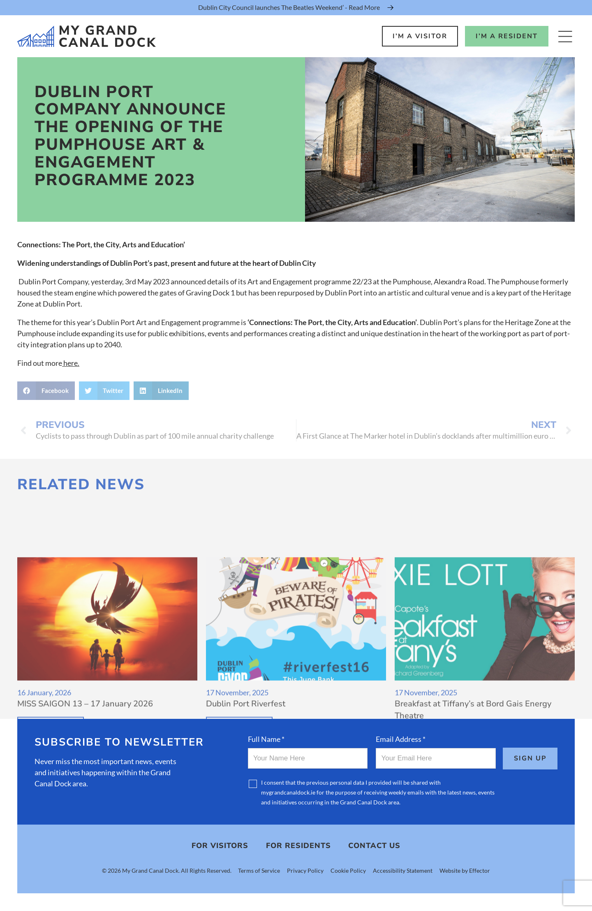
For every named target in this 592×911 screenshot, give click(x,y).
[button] (46, 390)
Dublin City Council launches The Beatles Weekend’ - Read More (289, 7)
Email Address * (401, 739)
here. (70, 362)
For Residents (298, 846)
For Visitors (220, 846)
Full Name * (266, 739)
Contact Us (374, 846)
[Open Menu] (565, 36)
